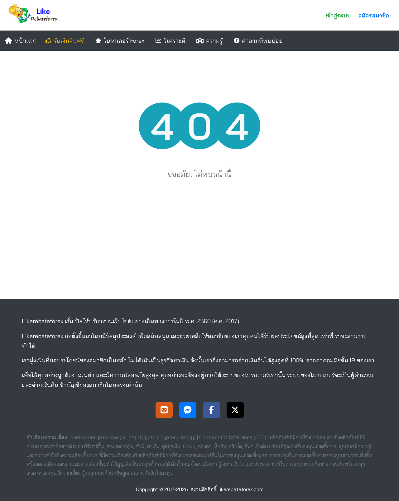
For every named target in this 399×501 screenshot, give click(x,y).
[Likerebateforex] (34, 15)
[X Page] (235, 410)
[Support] (164, 410)
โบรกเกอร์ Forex (119, 40)
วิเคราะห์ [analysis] (170, 40)
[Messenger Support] (188, 410)
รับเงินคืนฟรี (65, 40)
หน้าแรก (21, 41)
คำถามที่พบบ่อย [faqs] (258, 40)
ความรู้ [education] (209, 40)
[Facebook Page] (211, 410)
